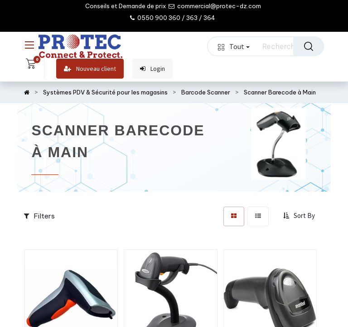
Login (152, 69)
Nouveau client (90, 69)
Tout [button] (234, 46)
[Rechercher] (308, 46)
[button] (300, 216)
